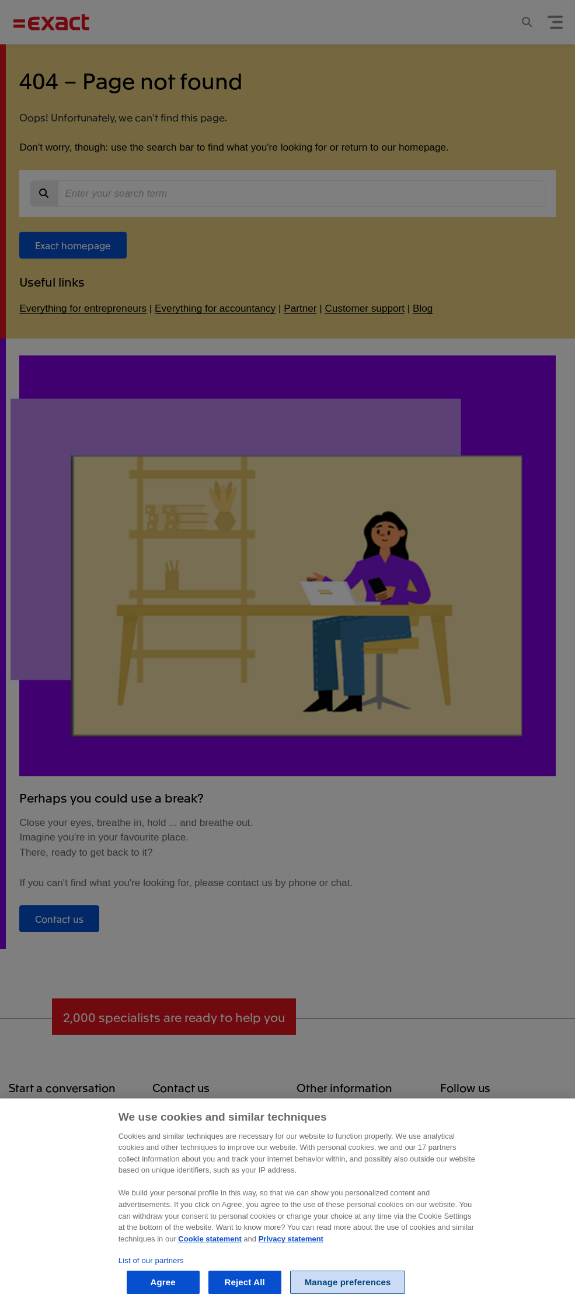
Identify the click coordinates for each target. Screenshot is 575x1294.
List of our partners (151, 1269)
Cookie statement (209, 1248)
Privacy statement (291, 1248)
